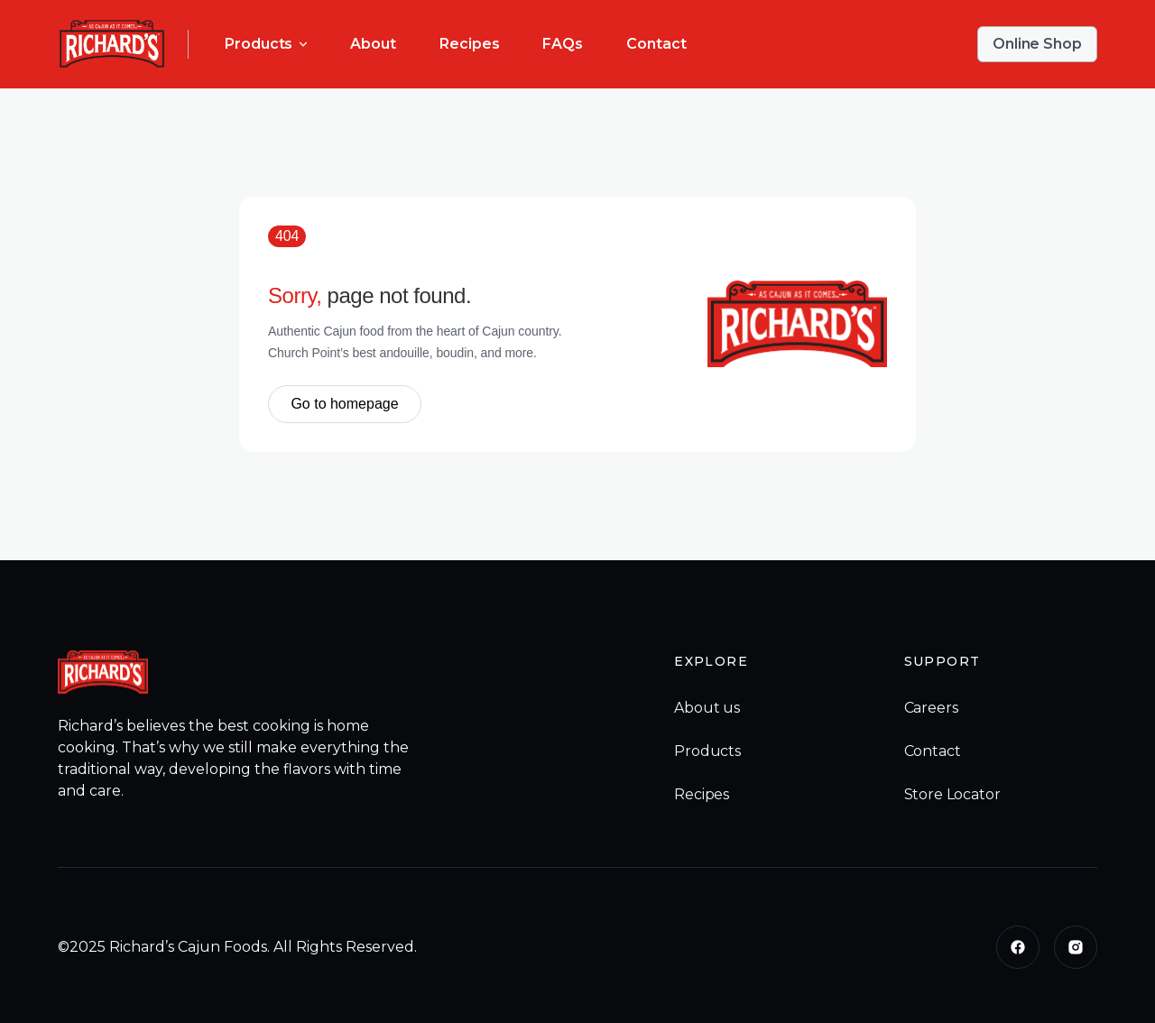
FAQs (562, 43)
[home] (112, 44)
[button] (266, 44)
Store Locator (952, 794)
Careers (931, 707)
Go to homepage (344, 403)
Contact (656, 43)
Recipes (469, 43)
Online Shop (1037, 43)
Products (707, 751)
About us (707, 707)
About (373, 43)
